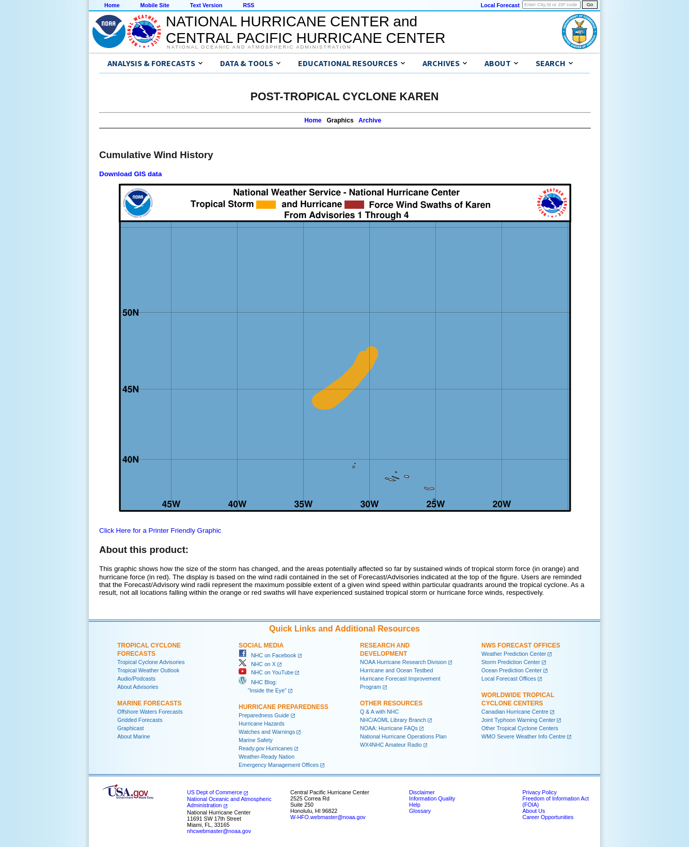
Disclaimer (422, 792)
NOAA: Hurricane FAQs (389, 728)
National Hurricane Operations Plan (403, 736)
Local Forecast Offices (508, 678)
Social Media (261, 645)
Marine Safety (256, 740)
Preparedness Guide (264, 715)
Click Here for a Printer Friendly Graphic (160, 530)
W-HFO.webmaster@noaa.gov (328, 817)
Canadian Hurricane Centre (515, 712)
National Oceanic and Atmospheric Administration (259, 47)
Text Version (206, 5)
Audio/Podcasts (136, 678)
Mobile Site (154, 5)
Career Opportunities (547, 817)
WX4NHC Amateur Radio (391, 745)
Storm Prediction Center (510, 662)
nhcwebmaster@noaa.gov (219, 831)
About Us (533, 811)
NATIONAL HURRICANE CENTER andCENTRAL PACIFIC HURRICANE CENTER (305, 29)
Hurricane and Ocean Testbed (396, 670)
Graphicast (130, 728)
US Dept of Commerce (214, 792)
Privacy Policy (539, 792)
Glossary (420, 811)
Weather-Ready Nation (266, 756)
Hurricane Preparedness (283, 707)
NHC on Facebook (267, 655)
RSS (248, 5)
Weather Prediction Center (513, 654)
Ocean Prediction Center (511, 670)
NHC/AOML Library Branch (393, 720)
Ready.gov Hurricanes (266, 748)
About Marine (133, 736)
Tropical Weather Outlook (148, 670)
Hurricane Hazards (262, 723)
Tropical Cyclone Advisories (151, 662)
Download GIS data (130, 174)
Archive (369, 120)
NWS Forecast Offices (520, 645)
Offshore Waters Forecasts (150, 712)
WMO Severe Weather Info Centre (523, 736)
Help (414, 805)
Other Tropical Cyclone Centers (519, 728)
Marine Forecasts (149, 703)
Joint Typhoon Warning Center (518, 720)
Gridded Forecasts (140, 720)
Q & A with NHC (379, 712)
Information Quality (432, 798)
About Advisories (137, 687)
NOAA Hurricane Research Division (403, 662)
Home (112, 5)
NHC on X (257, 664)
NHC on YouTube (266, 672)
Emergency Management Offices (279, 765)
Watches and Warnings (267, 732)
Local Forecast (500, 5)
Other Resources (391, 703)
